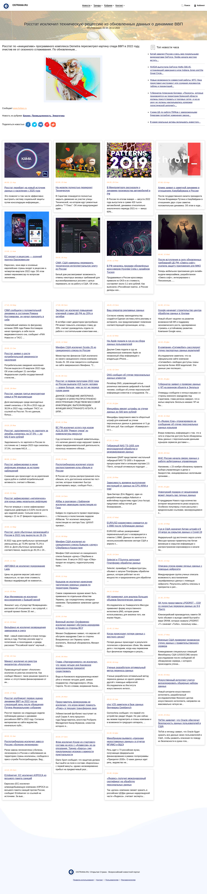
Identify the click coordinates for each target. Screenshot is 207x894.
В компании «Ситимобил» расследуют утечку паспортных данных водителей (179, 349)
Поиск (185, 5)
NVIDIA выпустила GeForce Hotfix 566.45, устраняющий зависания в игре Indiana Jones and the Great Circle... (176, 70)
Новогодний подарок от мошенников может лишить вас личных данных (178, 493)
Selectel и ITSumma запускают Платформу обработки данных (124, 561)
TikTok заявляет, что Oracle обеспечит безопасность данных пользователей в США (179, 723)
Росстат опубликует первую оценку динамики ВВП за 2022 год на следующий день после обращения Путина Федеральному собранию (23, 703)
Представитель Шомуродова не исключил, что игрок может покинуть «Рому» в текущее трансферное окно (76, 705)
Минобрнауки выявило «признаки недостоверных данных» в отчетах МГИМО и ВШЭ (126, 741)
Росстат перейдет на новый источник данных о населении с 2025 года (24, 189)
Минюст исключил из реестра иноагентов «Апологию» (20, 663)
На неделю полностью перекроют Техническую (74, 189)
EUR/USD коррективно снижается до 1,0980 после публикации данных (127, 524)
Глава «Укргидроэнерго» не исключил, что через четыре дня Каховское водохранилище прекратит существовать (77, 666)
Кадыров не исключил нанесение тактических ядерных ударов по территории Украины (74, 584)
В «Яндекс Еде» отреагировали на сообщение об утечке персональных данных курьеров (178, 424)
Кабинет (199, 5)
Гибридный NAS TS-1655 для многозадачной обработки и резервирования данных (123, 448)
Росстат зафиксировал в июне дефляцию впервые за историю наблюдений (21, 467)
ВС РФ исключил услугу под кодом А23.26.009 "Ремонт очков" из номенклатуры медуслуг (75, 430)
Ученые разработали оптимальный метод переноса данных (126, 669)
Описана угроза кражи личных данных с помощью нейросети (180, 567)
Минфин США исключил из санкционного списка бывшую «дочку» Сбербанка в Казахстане (77, 544)
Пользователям (112, 880)
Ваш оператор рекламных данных (125, 310)
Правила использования (83, 880)
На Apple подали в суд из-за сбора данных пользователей (126, 342)
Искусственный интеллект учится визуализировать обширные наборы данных (178, 683)
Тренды (97, 5)
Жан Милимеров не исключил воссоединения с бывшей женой (22, 598)
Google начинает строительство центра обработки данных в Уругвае (179, 312)
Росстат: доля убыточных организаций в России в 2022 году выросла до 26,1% (26, 534)
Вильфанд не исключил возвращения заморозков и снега (25, 629)
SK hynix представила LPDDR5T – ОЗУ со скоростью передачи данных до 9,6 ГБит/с (179, 606)
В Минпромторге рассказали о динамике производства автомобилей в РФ (128, 190)
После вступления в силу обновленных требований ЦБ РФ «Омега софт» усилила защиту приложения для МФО (179, 262)
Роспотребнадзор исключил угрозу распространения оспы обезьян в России (75, 467)
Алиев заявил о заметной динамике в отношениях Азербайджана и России (178, 189)
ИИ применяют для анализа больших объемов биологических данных (127, 598)
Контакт (119, 5)
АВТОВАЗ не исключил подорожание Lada (24, 567)
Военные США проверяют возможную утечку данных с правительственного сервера (179, 643)
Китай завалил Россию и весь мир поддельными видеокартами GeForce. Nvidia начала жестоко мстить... (174, 57)
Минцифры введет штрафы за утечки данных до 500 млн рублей (127, 410)
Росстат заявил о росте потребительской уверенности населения (21, 356)
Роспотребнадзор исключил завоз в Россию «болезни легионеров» (24, 743)
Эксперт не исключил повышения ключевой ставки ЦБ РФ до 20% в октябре (74, 313)
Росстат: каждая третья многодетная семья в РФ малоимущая (24, 395)
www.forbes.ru (20, 108)
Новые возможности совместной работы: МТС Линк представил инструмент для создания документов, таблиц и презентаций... (176, 83)
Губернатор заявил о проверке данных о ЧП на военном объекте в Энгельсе (179, 386)
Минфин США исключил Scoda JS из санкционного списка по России (76, 349)
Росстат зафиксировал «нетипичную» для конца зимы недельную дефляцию (25, 500)
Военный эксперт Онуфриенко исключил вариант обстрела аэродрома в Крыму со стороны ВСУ (77, 624)
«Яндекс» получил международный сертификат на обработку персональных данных (126, 781)
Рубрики (108, 5)
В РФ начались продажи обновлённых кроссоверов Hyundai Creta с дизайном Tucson (128, 268)
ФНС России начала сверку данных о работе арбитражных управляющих (178, 460)
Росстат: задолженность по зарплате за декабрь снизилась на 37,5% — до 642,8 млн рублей (26, 433)
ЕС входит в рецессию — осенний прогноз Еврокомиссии (23, 258)
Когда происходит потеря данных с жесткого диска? (126, 635)
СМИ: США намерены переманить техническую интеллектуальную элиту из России (77, 265)
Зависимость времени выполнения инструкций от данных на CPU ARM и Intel (127, 485)
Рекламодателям (128, 880)
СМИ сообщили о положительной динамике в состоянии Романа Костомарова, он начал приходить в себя (24, 315)
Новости (86, 5)
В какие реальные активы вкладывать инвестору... (175, 122)
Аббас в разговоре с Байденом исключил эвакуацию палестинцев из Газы (76, 504)
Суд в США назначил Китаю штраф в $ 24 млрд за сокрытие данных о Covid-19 (180, 530)
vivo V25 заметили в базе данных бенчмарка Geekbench (125, 706)
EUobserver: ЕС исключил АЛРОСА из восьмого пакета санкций (25, 777)
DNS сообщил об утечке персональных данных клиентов (128, 376)
